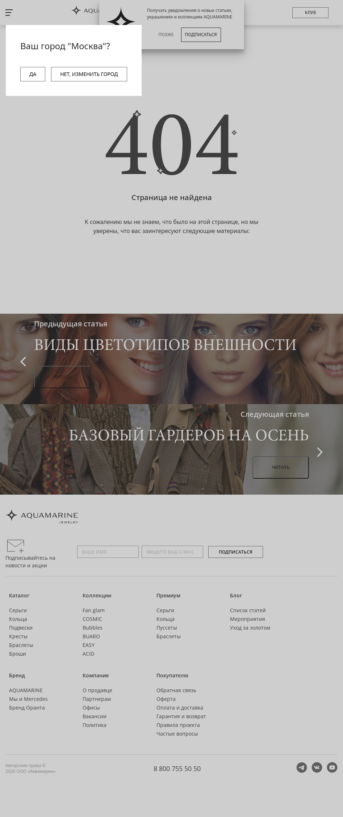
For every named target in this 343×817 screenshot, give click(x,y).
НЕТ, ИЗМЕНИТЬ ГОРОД (89, 74)
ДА (32, 74)
